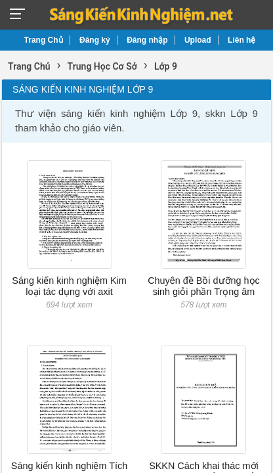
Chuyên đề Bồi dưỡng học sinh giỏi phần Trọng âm (204, 286)
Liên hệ (241, 40)
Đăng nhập (147, 40)
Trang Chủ (43, 40)
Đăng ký (94, 40)
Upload (197, 40)
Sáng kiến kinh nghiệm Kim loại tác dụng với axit (69, 286)
